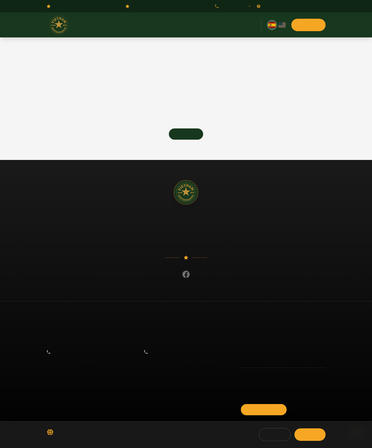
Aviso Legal (250, 394)
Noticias (190, 24)
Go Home (186, 134)
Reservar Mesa (263, 409)
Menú (139, 24)
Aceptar (310, 434)
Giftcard (214, 24)
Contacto (240, 24)
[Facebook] (186, 274)
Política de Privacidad (259, 376)
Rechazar (274, 434)
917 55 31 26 (229, 6)
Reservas (164, 24)
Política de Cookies (257, 385)
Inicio (120, 24)
